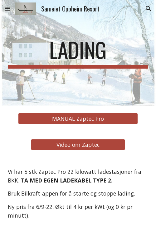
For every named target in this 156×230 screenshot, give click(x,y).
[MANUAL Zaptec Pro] (78, 119)
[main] (78, 52)
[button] (7, 8)
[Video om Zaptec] (78, 145)
